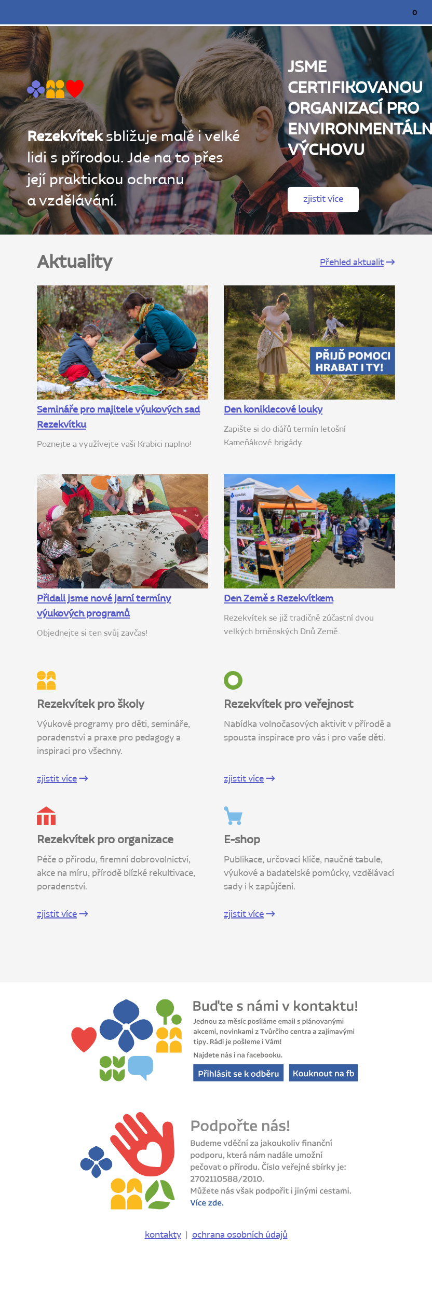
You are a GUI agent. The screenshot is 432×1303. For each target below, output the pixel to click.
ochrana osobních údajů (240, 1235)
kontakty (163, 1235)
